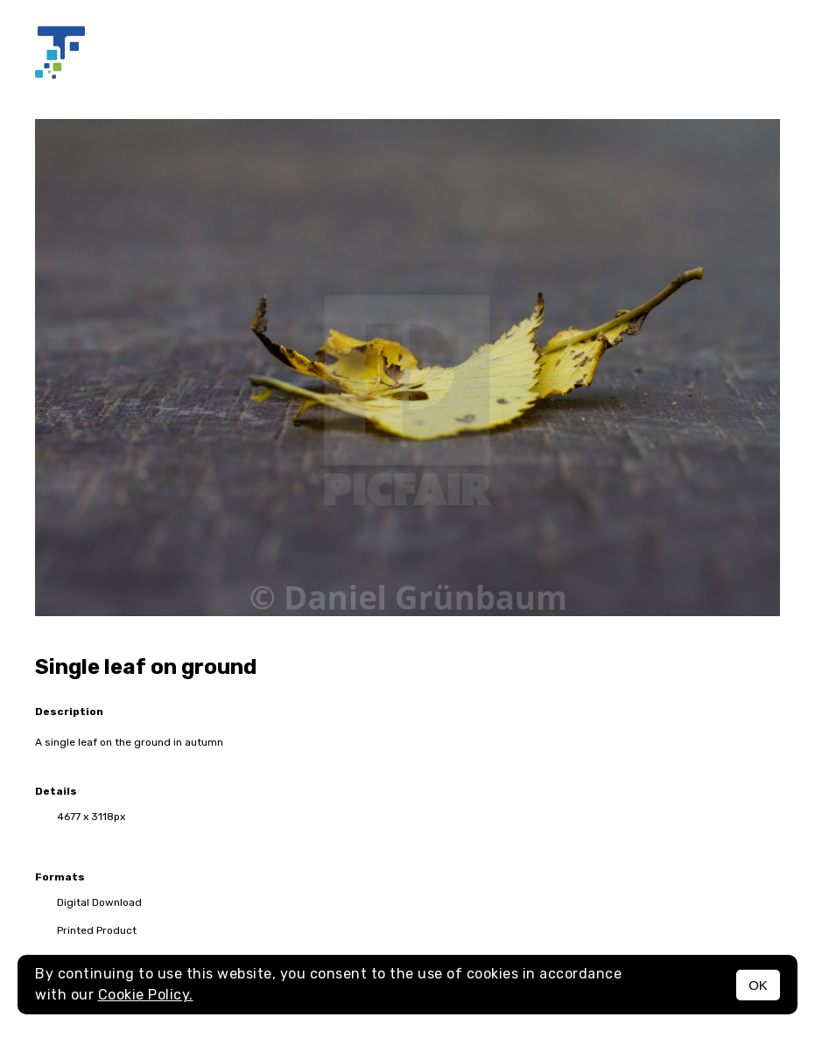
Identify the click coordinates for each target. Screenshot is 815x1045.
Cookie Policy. (145, 994)
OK (758, 985)
